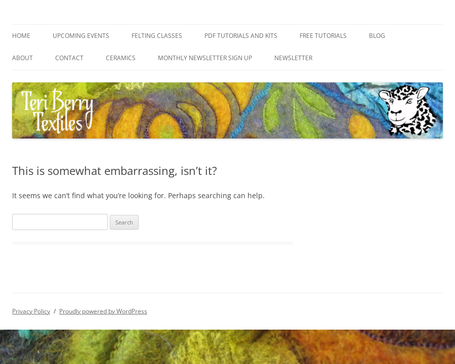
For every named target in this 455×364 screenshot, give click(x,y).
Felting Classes (157, 35)
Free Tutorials (323, 35)
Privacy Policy (31, 311)
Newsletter (293, 58)
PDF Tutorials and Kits (240, 35)
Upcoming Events (81, 35)
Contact (69, 58)
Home (21, 35)
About (22, 58)
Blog (377, 35)
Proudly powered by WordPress (103, 311)
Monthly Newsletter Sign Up (205, 58)
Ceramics (121, 58)
